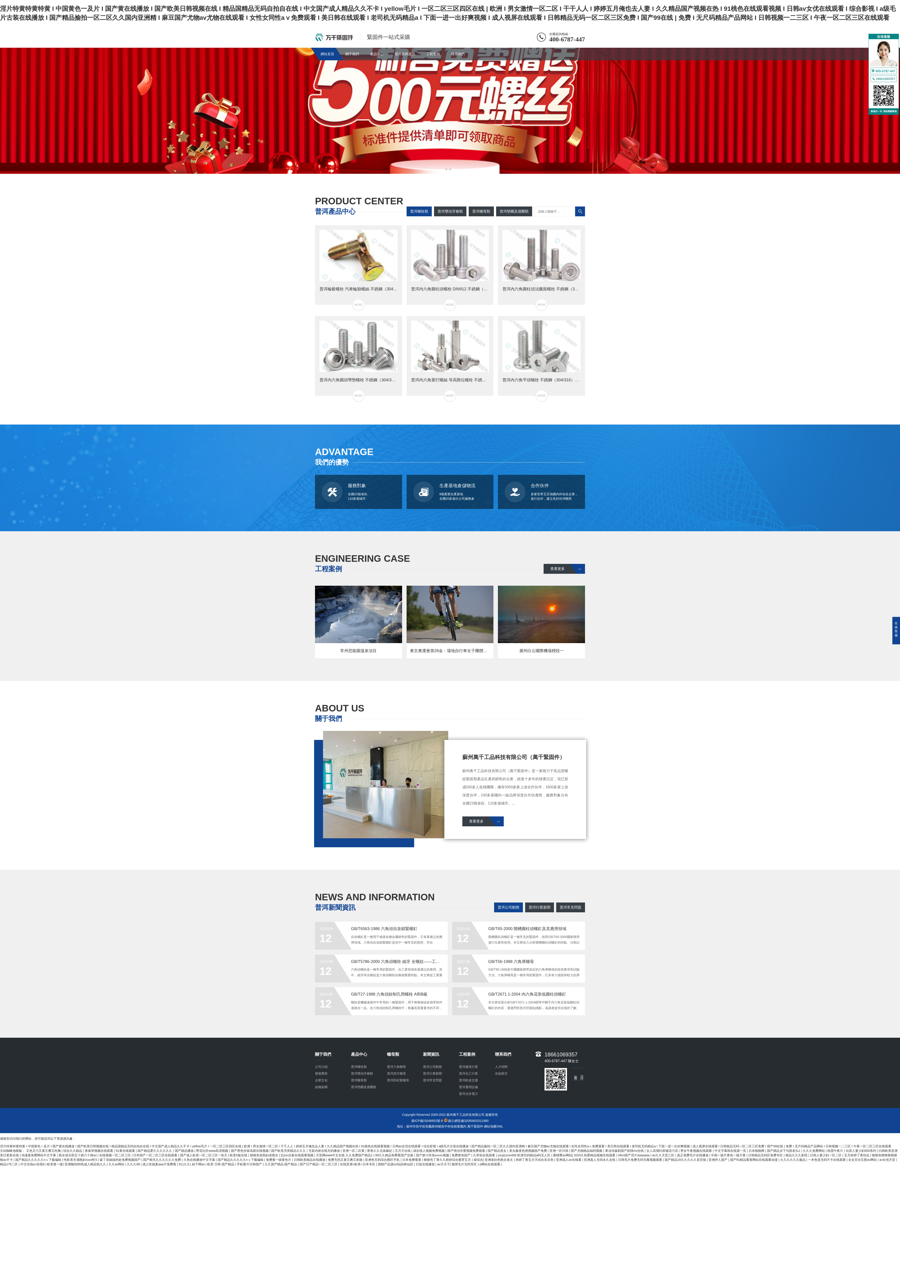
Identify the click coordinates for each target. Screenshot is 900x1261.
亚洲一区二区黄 (353, 1151)
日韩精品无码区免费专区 (766, 1155)
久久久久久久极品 (793, 1160)
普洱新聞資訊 (405, 54)
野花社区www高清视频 (212, 1151)
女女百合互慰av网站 (863, 1160)
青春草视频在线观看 (99, 1151)
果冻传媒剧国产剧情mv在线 (625, 1151)
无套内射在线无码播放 (324, 1151)
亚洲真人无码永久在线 (600, 1160)
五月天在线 (403, 1151)
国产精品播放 (185, 1151)
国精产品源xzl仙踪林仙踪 (396, 1164)
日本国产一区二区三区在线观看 (155, 1155)
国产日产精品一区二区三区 (319, 1164)
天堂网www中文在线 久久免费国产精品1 (345, 1155)
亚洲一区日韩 (559, 1151)
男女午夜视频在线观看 (696, 1151)
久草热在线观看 (484, 1155)
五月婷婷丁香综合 (857, 1155)
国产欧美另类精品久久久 (289, 1151)
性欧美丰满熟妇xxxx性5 (81, 1160)
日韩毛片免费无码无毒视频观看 (640, 1160)
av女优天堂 (888, 1160)
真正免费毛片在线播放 (693, 1155)
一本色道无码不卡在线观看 (827, 1160)
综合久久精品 (73, 1151)
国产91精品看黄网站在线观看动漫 (754, 1160)
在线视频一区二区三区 (115, 1155)
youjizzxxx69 (506, 1155)
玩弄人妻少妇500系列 (861, 1151)
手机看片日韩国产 (250, 1164)
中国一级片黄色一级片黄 (729, 1155)
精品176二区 (9, 1164)
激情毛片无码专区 (465, 1164)
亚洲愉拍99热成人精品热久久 (86, 1164)
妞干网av (199, 1164)
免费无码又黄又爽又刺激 (345, 1160)
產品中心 (377, 54)
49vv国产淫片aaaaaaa (634, 1155)
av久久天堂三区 (663, 1155)
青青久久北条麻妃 (380, 1151)
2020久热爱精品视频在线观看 (595, 1155)
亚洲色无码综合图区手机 (382, 1160)
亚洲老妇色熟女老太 (499, 1160)
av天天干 (443, 1164)
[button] (446, 169)
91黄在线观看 (126, 1151)
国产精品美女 (497, 1151)
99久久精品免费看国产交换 (394, 1155)
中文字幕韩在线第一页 (731, 1151)
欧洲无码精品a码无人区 (534, 1155)
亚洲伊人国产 (718, 1160)
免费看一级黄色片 (279, 1160)
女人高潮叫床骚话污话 (662, 1151)
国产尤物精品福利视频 (587, 1151)
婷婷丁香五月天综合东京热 (535, 1160)
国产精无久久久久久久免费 (162, 1160)
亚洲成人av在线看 (569, 1160)
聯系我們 (458, 54)
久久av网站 (116, 1164)
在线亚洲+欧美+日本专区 (358, 1164)
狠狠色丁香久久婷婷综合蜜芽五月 (448, 1160)
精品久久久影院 (796, 1155)
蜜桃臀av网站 (562, 1155)
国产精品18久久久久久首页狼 (686, 1160)
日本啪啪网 (757, 1151)
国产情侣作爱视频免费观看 (466, 1151)
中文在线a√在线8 (32, 1164)
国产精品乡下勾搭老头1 (784, 1151)
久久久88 (134, 1164)
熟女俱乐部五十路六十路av (78, 1155)
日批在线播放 (426, 1164)
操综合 (478, 1160)
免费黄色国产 (461, 1155)
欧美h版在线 (239, 1155)
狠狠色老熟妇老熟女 (264, 1155)
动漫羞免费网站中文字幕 (39, 1155)
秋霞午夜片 (835, 1151)
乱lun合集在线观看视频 (297, 1155)
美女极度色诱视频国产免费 (528, 1151)
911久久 (184, 1164)
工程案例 (433, 54)
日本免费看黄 (412, 1160)
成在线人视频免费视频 (429, 1151)
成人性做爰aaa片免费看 (159, 1164)
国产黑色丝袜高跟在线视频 (250, 1151)
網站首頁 (327, 54)
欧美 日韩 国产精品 (221, 1164)
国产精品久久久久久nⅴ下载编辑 (38, 1160)
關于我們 (352, 54)
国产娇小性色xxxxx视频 (433, 1155)
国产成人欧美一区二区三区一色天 (204, 1155)
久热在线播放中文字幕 (200, 1160)
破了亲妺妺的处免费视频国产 (121, 1160)
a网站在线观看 (490, 1164)
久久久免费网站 (814, 1151)
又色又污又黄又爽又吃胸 (44, 1151)
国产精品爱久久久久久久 (155, 1151)
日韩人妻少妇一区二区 (826, 1155)
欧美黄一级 (55, 1164)
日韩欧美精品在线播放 (310, 1160)
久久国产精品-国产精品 (281, 1164)
